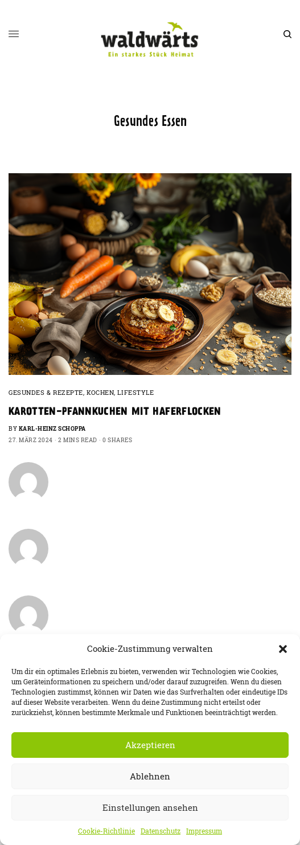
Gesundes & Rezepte (46, 392)
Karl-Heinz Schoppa (52, 428)
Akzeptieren (150, 745)
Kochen (100, 392)
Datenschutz (160, 831)
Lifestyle (135, 392)
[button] (283, 649)
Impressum (204, 831)
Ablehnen (150, 776)
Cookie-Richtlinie (106, 831)
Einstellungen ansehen (150, 808)
